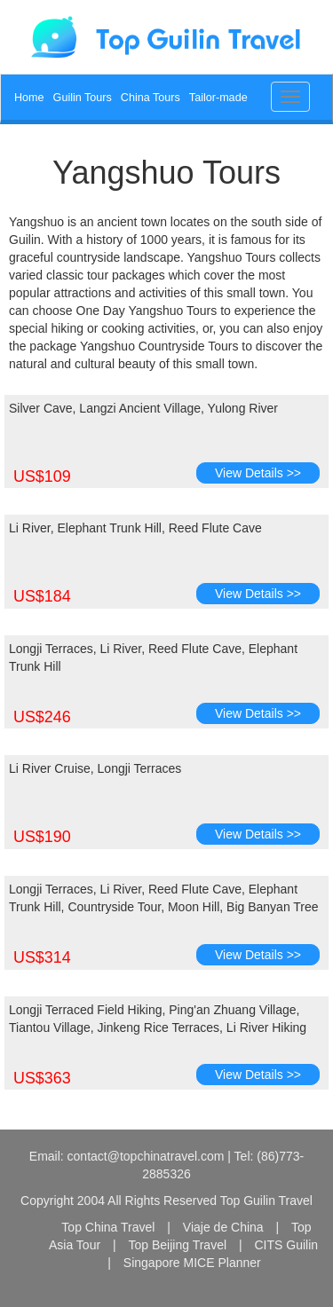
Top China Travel (108, 1227)
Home (29, 97)
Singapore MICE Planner (192, 1263)
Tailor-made (218, 97)
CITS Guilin (286, 1245)
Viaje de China (223, 1227)
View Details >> (258, 473)
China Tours (150, 97)
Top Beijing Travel (178, 1245)
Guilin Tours (82, 97)
